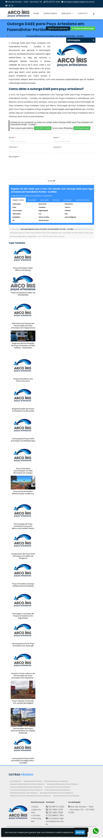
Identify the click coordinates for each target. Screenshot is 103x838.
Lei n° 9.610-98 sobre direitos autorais (51, 237)
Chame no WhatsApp (83, 29)
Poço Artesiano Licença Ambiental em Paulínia (23, 585)
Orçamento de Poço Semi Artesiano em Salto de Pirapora (23, 556)
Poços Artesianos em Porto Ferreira (23, 380)
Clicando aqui (82, 128)
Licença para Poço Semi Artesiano (57, 790)
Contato (83, 13)
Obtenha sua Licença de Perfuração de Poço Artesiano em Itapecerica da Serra (23, 327)
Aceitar (80, 832)
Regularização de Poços (33, 782)
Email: (56, 138)
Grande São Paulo (82, 200)
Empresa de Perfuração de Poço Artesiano (62, 784)
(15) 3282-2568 (55, 813)
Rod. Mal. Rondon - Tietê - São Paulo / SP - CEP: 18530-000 (81, 810)
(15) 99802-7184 (56, 815)
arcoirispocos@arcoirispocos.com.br (79, 2)
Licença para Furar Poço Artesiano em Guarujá (23, 645)
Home (36, 13)
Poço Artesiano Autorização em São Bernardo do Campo (23, 471)
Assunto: (58, 147)
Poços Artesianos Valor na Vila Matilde (23, 294)
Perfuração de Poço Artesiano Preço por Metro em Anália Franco (23, 526)
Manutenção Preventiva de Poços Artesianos (56, 793)
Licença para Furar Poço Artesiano (57, 787)
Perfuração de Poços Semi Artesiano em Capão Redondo (23, 731)
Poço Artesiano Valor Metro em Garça (23, 269)
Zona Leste (67, 200)
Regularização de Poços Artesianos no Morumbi (23, 410)
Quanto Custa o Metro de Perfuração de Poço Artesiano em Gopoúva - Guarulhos (23, 677)
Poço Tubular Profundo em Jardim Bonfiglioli (23, 702)
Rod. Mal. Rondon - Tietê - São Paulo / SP (24, 2)
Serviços (67, 13)
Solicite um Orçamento (58, 29)
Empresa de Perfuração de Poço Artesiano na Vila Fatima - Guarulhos (23, 345)
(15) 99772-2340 (53, 2)
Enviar (51, 181)
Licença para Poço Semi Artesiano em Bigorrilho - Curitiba (23, 761)
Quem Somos (50, 13)
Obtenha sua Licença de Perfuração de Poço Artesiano (30, 796)
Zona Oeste (44, 200)
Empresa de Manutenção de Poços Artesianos (27, 784)
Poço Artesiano (15, 782)
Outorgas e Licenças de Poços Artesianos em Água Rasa (23, 616)
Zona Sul (56, 200)
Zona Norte (32, 200)
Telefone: (13, 147)
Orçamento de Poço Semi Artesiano (66, 796)
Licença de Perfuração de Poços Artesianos (26, 787)
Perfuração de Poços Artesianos (56, 782)
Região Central (18, 200)
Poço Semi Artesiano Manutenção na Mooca (23, 493)
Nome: (12, 138)
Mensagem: (14, 157)
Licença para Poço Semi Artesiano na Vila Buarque (23, 440)
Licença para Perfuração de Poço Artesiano (26, 790)
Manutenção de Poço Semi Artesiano (24, 793)
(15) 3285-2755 (55, 810)
